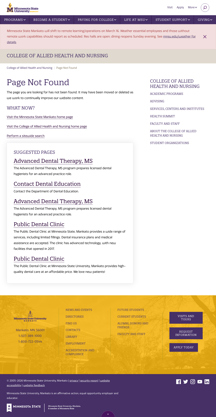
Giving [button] (205, 20)
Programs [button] (15, 20)
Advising (157, 101)
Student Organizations (169, 143)
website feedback (34, 385)
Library (71, 336)
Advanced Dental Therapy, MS (53, 161)
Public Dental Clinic (39, 224)
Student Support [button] (173, 20)
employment (76, 343)
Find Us (71, 323)
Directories (75, 316)
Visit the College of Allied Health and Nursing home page (47, 126)
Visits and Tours (186, 317)
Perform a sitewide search (26, 136)
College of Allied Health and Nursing (57, 55)
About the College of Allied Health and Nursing (173, 133)
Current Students (131, 316)
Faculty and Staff (165, 123)
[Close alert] (205, 36)
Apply (180, 7)
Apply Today (184, 347)
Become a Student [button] (51, 20)
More (192, 7)
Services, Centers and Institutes (177, 109)
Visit (170, 7)
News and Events (79, 310)
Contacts (73, 330)
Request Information (186, 333)
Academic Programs (166, 94)
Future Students (130, 310)
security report (89, 380)
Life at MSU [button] (136, 20)
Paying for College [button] (97, 20)
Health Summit (162, 116)
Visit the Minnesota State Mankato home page (40, 117)
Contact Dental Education (47, 184)
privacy (74, 380)
